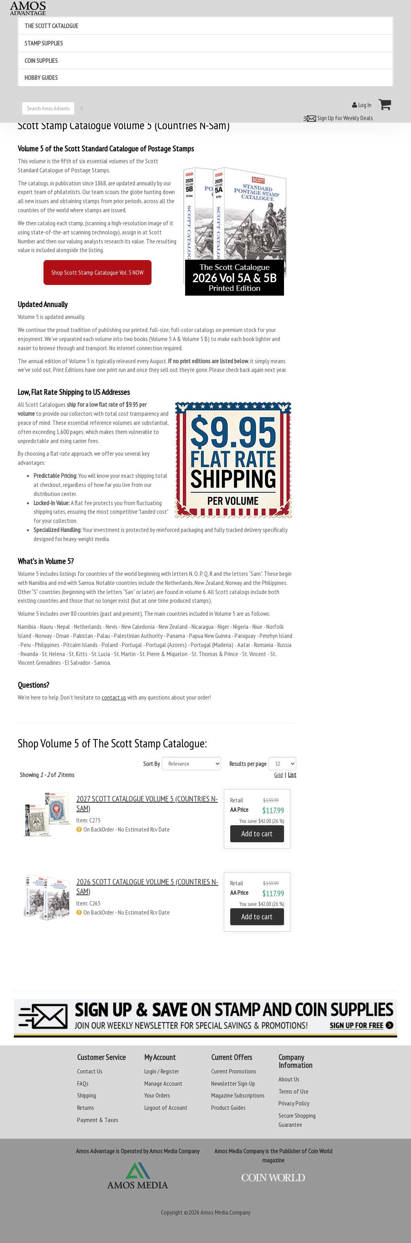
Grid (278, 775)
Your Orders (157, 1095)
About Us (288, 1079)
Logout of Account (166, 1107)
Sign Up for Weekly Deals (337, 118)
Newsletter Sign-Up (233, 1083)
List (292, 775)
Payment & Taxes (97, 1120)
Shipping (86, 1095)
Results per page (248, 764)
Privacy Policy (293, 1103)
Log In (361, 105)
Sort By (151, 764)
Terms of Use (293, 1091)
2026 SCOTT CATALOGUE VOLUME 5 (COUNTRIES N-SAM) (147, 886)
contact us (114, 697)
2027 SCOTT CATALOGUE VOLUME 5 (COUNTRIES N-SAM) (147, 803)
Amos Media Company (225, 1212)
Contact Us (89, 1071)
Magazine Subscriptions (238, 1095)
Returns (85, 1107)
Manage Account (163, 1083)
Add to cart (257, 833)
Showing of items (47, 775)
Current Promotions (233, 1071)
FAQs (83, 1083)
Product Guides (228, 1107)
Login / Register (161, 1071)
